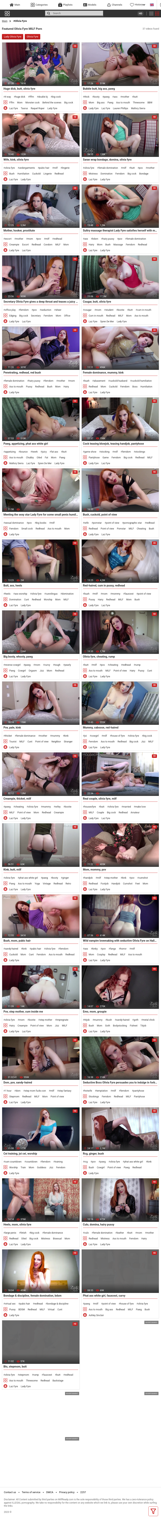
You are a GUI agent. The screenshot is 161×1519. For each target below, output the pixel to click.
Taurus (24, 108)
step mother (111, 878)
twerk (35, 451)
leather (120, 1232)
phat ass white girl (28, 878)
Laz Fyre (13, 108)
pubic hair (44, 168)
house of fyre (118, 735)
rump (137, 665)
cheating (113, 665)
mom (30, 238)
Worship (48, 599)
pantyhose (138, 1090)
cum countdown (13, 1161)
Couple (100, 812)
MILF (58, 244)
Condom (48, 244)
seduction (46, 310)
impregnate (62, 1020)
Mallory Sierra (138, 108)
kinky (95, 948)
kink (66, 735)
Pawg (110, 102)
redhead (58, 238)
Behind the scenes (51, 102)
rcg (86, 1161)
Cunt (26, 599)
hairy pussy (108, 238)
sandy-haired (11, 948)
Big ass (100, 102)
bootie (121, 310)
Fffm (11, 102)
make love (140, 806)
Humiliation (23, 173)
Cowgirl (22, 670)
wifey (58, 806)
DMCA (49, 1492)
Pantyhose (94, 457)
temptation (102, 1090)
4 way (8, 96)
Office (67, 315)
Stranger (68, 741)
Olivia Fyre (32, 36)
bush (86, 381)
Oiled (39, 457)
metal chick (148, 1020)
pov (141, 168)
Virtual (51, 1309)
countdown (32, 1161)
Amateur (135, 812)
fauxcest (129, 593)
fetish (23, 1232)
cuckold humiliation (142, 381)
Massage (118, 244)
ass (115, 96)
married (127, 806)
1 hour (8, 1090)
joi (85, 735)
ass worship (21, 593)
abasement (99, 381)
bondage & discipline (58, 1303)
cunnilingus (51, 593)
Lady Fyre (52, 108)
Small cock (27, 528)
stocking (105, 451)
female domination (108, 168)
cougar (88, 310)
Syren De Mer (107, 321)
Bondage (143, 173)
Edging (12, 315)
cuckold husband (118, 381)
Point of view (107, 528)
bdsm (95, 238)
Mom (20, 102)
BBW (149, 102)
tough (57, 665)
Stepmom (14, 1096)
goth (136, 1020)
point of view (112, 523)
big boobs (41, 523)
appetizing (10, 451)
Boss (135, 386)
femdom (24, 310)
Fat (46, 457)
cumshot (143, 878)
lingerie (65, 168)
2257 (83, 1492)
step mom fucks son (35, 1090)
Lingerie (48, 173)
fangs (113, 948)
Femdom (120, 173)
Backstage (58, 1380)
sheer (58, 310)
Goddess (41, 1167)
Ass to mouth (123, 102)
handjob (88, 878)
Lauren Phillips (120, 108)
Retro (68, 883)
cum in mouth (144, 310)
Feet (137, 883)
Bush (12, 173)
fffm (31, 96)
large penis (10, 1232)
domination (68, 593)
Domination (107, 173)
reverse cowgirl (13, 665)
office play (10, 310)
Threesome (139, 102)
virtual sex (10, 1303)
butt (136, 96)
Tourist (12, 741)
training (59, 1161)
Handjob (115, 883)
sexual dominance (14, 523)
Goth (107, 1025)
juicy (44, 451)
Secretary (36, 315)
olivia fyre (10, 168)
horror (123, 948)
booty (96, 96)
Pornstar (121, 528)
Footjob (105, 883)
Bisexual (57, 1238)
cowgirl (95, 735)
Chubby (30, 457)
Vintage (47, 883)
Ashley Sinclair (96, 1315)
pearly (68, 665)
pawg (107, 96)
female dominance (25, 735)
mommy (116, 593)
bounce (23, 451)
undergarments (27, 168)
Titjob (143, 1025)
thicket (8, 735)
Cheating (141, 528)
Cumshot (128, 883)
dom (18, 1090)
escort (8, 238)
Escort (25, 244)
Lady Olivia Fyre (12, 36)
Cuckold (36, 173)
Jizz (42, 670)
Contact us (10, 1492)
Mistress (93, 173)
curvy (47, 665)
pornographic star (133, 523)
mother (125, 96)
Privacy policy (67, 1492)
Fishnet (133, 1025)
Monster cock (32, 102)
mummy (55, 735)
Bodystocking (120, 1025)
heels (7, 593)
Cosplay (101, 954)
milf (56, 168)
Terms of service (31, 1492)
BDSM (21, 1309)
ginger (65, 878)
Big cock (68, 102)
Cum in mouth (96, 315)
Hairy (91, 244)
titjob (87, 1020)
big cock (56, 96)
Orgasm (33, 670)
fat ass (54, 451)
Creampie (14, 244)
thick (86, 96)
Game (106, 457)
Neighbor (56, 741)
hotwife (88, 1090)
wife (86, 523)
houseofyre (90, 806)
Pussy (29, 386)
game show (90, 451)
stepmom (24, 1374)
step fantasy (65, 1090)
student (109, 310)
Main (5, 21)
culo (86, 1232)
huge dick (20, 96)
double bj (43, 96)
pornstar (97, 523)
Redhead (59, 173)
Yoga (37, 883)
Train (23, 1167)
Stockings (94, 1096)
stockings (140, 451)
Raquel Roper (38, 108)
